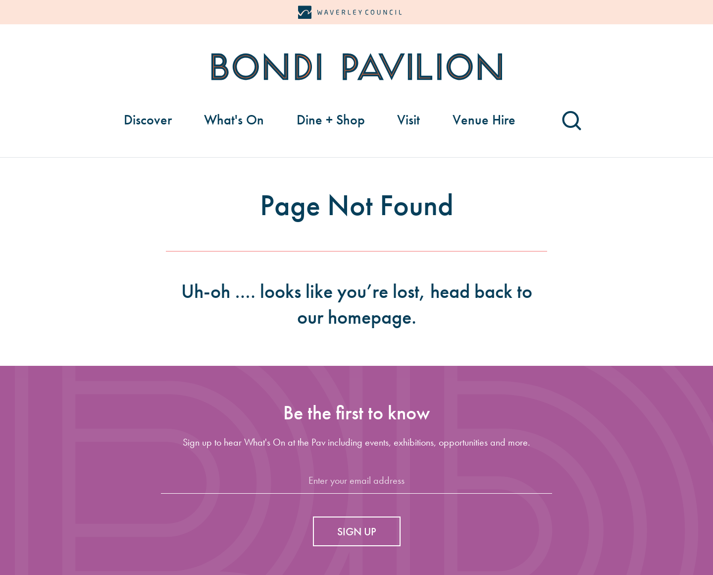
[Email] (356, 481)
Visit (408, 119)
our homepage (354, 317)
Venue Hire (484, 119)
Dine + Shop (331, 119)
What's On (234, 119)
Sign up (356, 531)
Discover (148, 119)
